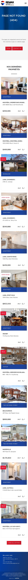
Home (8, 48)
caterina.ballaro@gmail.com (12, 563)
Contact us (17, 48)
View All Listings (14, 542)
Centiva (16, 578)
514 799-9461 (8, 561)
